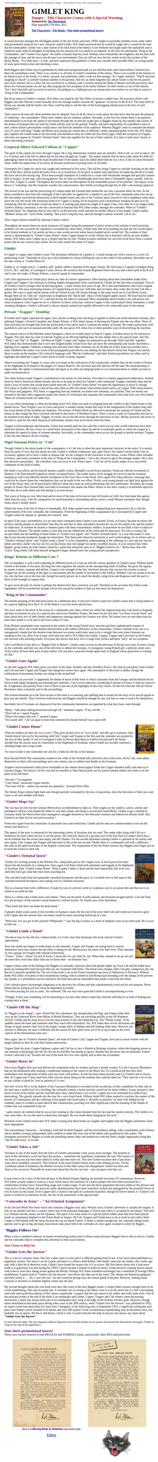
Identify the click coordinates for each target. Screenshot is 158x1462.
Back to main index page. (51, 1428)
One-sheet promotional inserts (85, 30)
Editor (51, 1435)
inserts (47, 1331)
